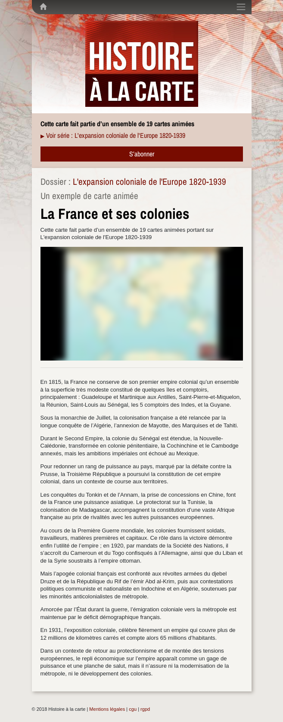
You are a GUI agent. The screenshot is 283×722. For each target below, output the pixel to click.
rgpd (145, 709)
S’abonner (141, 154)
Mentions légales (107, 709)
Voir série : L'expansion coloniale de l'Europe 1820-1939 (115, 135)
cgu (133, 709)
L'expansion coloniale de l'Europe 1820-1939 (149, 182)
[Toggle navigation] (240, 7)
